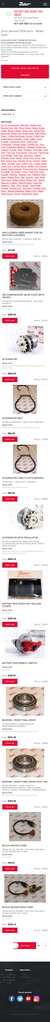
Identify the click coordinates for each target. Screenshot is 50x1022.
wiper (35, 194)
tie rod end (15, 188)
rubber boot (13, 177)
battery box (35, 125)
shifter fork (31, 180)
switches (5, 185)
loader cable (40, 164)
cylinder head (19, 144)
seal (23, 177)
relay (3, 177)
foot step (37, 150)
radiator (13, 175)
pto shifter (16, 172)
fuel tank (18, 155)
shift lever (6, 180)
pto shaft (5, 172)
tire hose (26, 188)
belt (16, 128)
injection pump (25, 161)
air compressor (11, 125)
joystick (11, 164)
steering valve (25, 183)
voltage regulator (15, 191)
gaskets (5, 158)
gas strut (28, 155)
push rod (33, 172)
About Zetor (25, 970)
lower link (6, 166)
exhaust (5, 150)
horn (31, 158)
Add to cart (9, 256)
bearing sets (7, 128)
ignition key (11, 161)
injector (36, 161)
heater (19, 158)
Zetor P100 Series (9, 977)
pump (24, 172)
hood (25, 158)
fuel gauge (21, 153)
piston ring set (30, 169)
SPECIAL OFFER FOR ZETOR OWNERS (25, 71)
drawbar (31, 147)
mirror (23, 166)
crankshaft (6, 144)
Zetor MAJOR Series (9, 974)
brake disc (28, 131)
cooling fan (32, 142)
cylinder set (32, 144)
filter (20, 150)
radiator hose (39, 175)
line (31, 164)
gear (12, 158)
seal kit (29, 177)
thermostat (35, 185)
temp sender (22, 185)
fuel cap (10, 153)
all (2, 125)
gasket (37, 155)
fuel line (32, 153)
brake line (16, 133)
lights (25, 164)
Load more (25, 945)
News (25, 974)
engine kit (41, 147)
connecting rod (17, 142)
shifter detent (18, 180)
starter (41, 180)
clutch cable (29, 139)
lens (18, 164)
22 (38, 946)
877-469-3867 (28, 23)
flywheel (27, 150)
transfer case (39, 188)
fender (13, 150)
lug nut (16, 166)
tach (13, 185)
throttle (4, 188)
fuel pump (43, 153)
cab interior (40, 133)
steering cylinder (9, 183)
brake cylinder (14, 131)
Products (9, 970)
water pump (31, 191)
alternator (24, 125)
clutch (4, 136)
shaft (42, 177)
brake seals (28, 133)
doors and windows (16, 147)
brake (35, 128)
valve (3, 191)
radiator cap (25, 175)
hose (37, 158)
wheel (17, 194)
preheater (43, 169)
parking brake (15, 169)
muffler (31, 166)
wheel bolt (26, 194)
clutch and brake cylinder (20, 136)
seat (36, 177)
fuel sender (6, 155)
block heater (25, 128)
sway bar (37, 183)
